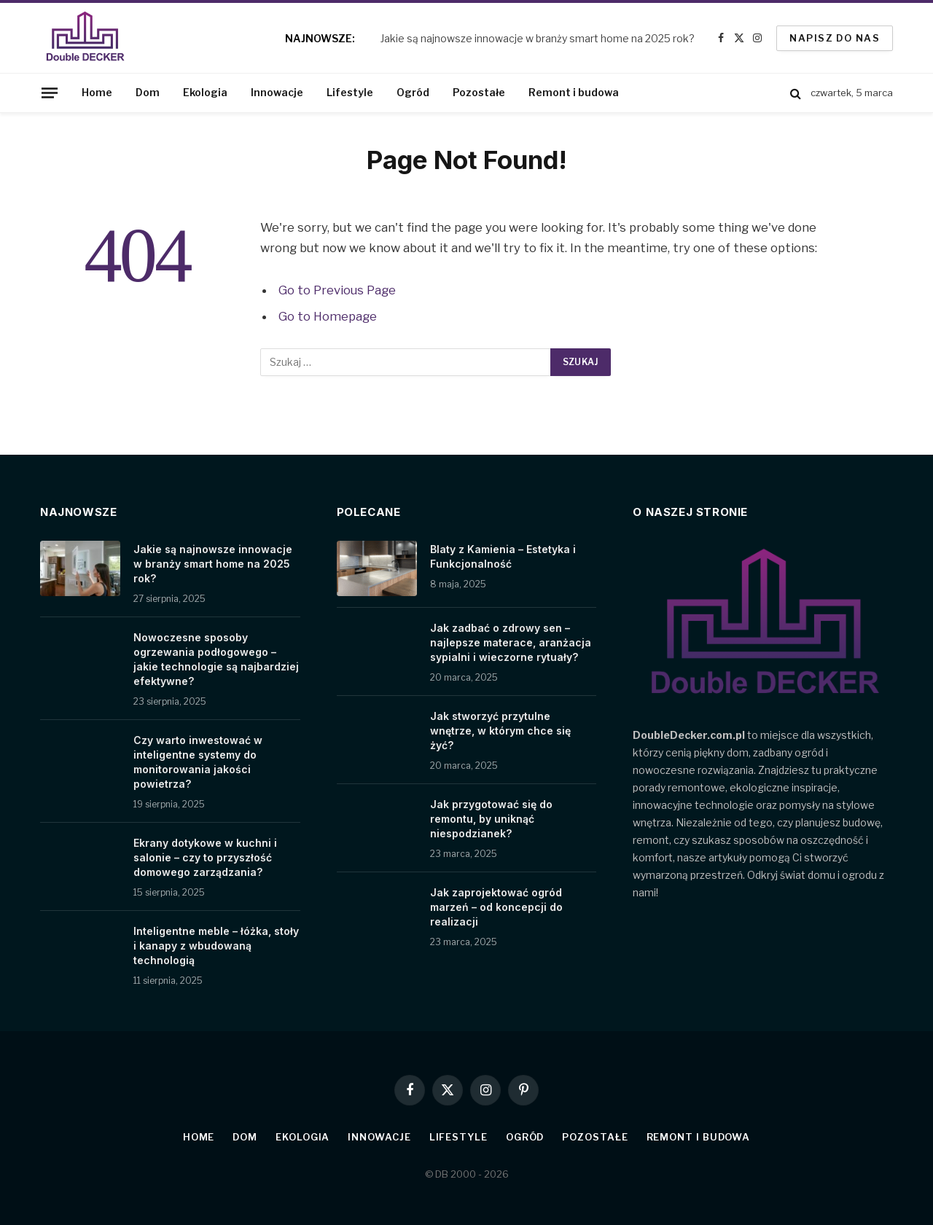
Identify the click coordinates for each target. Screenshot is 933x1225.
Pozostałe (479, 92)
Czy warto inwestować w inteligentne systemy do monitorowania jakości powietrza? (197, 762)
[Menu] (50, 92)
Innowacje (277, 92)
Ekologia (205, 92)
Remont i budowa (573, 92)
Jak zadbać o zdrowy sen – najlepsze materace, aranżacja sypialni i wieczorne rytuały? (510, 642)
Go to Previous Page (337, 290)
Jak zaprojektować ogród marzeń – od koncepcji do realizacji (496, 907)
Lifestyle (350, 92)
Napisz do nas (834, 38)
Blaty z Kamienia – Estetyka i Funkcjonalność (503, 556)
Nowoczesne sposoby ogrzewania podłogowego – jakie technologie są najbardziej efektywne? (216, 659)
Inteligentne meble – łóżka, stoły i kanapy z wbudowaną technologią (216, 945)
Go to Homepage (327, 316)
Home (97, 92)
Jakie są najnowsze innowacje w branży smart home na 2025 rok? (537, 38)
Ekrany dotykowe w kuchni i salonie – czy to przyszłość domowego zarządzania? (205, 857)
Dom (148, 92)
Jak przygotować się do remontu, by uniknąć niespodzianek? (491, 819)
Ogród (413, 92)
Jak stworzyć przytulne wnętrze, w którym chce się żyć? (500, 730)
